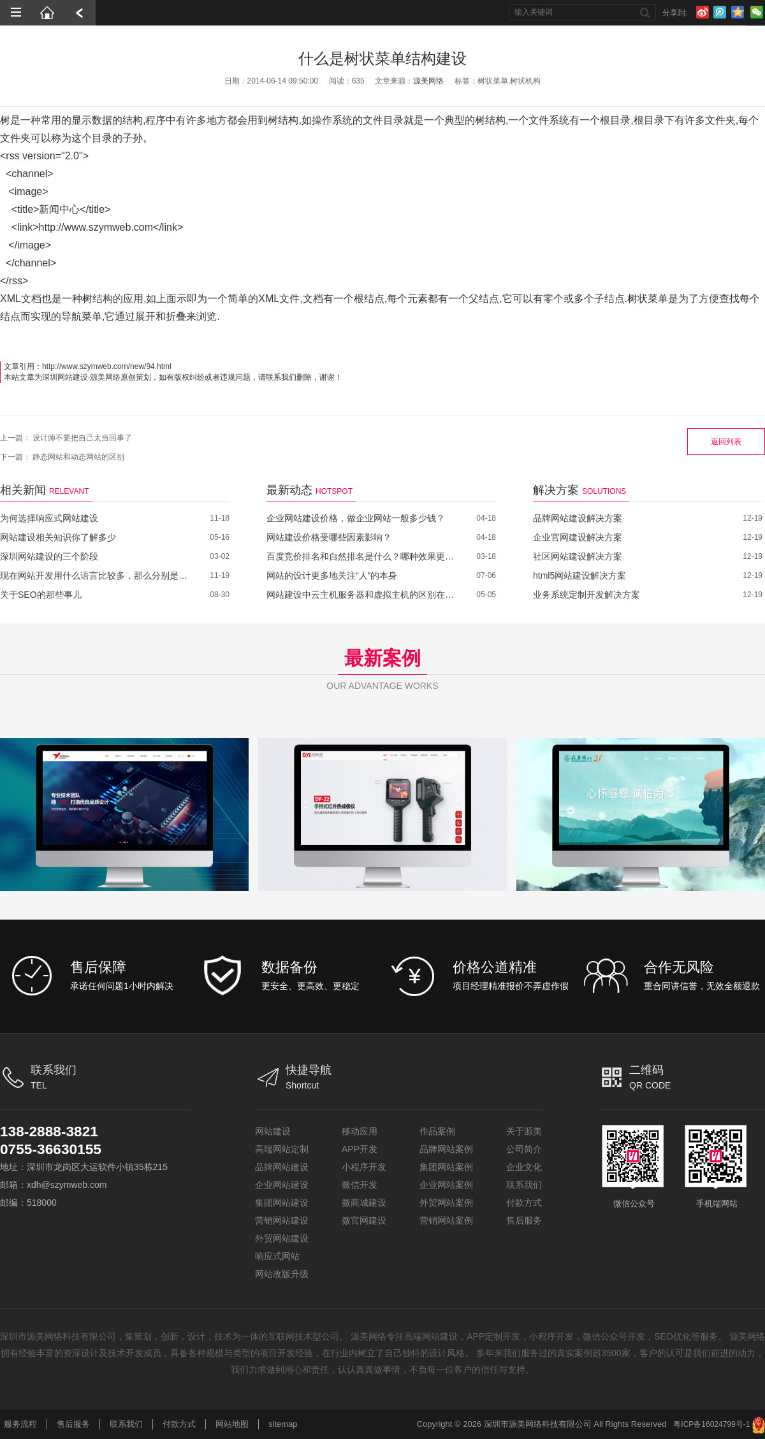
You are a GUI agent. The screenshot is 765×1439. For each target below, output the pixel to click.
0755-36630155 (53, 1148)
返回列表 (726, 441)
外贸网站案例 (446, 1202)
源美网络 (428, 80)
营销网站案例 (446, 1220)
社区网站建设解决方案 (577, 556)
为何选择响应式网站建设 (49, 518)
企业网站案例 (446, 1185)
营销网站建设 (282, 1220)
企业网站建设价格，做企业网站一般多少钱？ (355, 518)
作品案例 (437, 1131)
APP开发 (359, 1149)
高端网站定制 (282, 1149)
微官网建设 (364, 1220)
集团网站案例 (446, 1167)
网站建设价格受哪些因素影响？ (328, 537)
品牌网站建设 (282, 1167)
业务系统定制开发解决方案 (586, 594)
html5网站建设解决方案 (579, 575)
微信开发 (359, 1185)
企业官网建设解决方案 (577, 537)
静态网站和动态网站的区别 (78, 456)
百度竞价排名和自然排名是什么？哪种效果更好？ (361, 556)
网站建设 (273, 1131)
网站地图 (232, 1424)
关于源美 (524, 1131)
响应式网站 (277, 1256)
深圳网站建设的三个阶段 (49, 556)
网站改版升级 (282, 1274)
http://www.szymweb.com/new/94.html (106, 366)
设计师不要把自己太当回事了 (82, 437)
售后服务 (524, 1220)
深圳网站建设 (65, 377)
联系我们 (524, 1185)
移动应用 (359, 1131)
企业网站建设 (282, 1185)
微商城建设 (364, 1202)
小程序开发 (364, 1167)
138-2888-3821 (52, 1130)
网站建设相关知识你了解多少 (58, 537)
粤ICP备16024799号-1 (711, 1424)
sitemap (283, 1424)
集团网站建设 (282, 1202)
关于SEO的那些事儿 (41, 594)
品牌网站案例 (446, 1149)
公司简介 (524, 1149)
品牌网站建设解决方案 (577, 518)
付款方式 (524, 1202)
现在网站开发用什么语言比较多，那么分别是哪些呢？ (95, 575)
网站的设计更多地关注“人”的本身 (331, 575)
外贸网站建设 (282, 1238)
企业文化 (524, 1167)
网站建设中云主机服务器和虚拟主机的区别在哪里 (361, 594)
